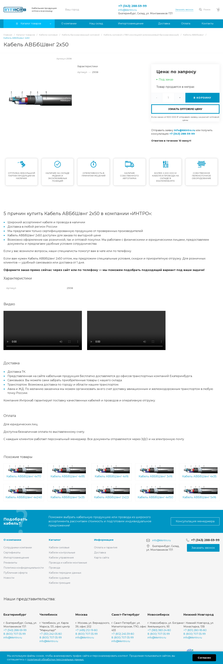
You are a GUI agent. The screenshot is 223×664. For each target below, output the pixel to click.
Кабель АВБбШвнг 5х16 (199, 492)
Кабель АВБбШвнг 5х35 (67, 492)
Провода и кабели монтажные (68, 562)
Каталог (55, 539)
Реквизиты (10, 562)
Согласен (204, 657)
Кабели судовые (59, 577)
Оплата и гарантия (105, 547)
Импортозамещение (16, 557)
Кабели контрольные (62, 552)
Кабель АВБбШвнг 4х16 (111, 471)
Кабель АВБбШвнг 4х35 (199, 471)
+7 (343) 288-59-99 (132, 6)
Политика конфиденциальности (23, 567)
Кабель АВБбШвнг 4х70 (23, 471)
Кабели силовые (59, 547)
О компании (12, 539)
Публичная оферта (15, 572)
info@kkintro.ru (127, 9)
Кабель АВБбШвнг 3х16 (155, 471)
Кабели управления (61, 557)
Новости (8, 577)
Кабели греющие (59, 582)
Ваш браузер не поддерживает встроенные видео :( (42, 330)
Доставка (100, 552)
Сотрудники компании (17, 547)
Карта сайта (101, 557)
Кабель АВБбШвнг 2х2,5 (111, 492)
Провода (54, 567)
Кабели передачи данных (65, 572)
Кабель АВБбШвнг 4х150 (155, 492)
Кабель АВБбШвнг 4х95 (67, 471)
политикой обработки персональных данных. (55, 659)
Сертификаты (11, 552)
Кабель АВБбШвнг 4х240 (23, 492)
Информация (103, 539)
